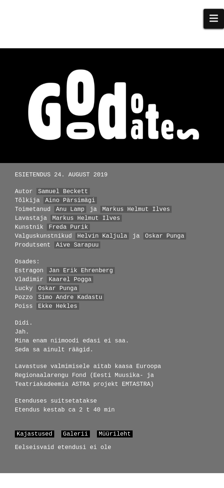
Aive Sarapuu (77, 245)
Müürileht (115, 434)
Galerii (75, 434)
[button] (214, 19)
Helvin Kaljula (102, 236)
